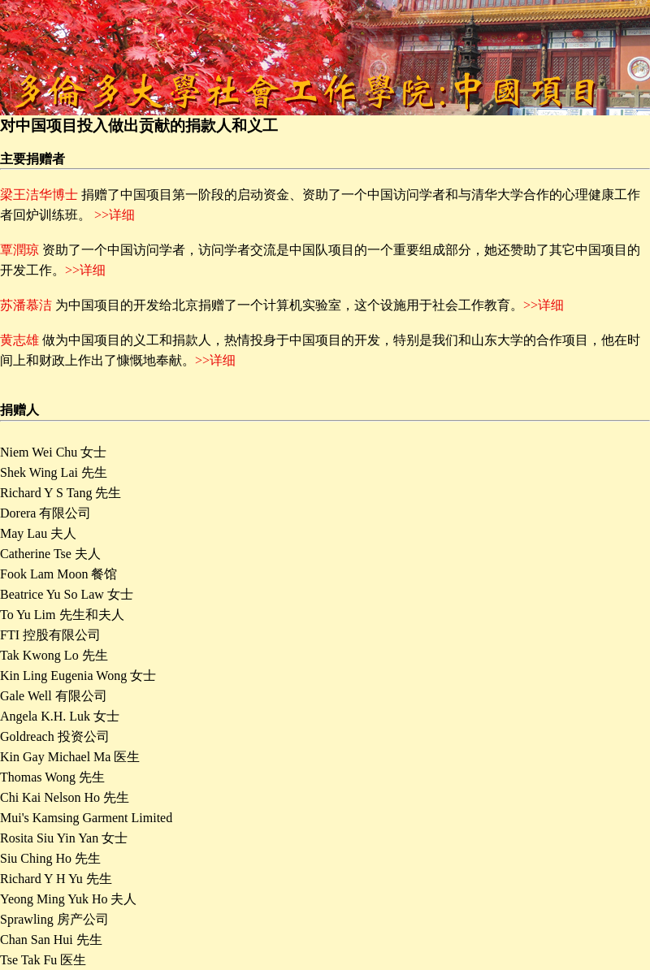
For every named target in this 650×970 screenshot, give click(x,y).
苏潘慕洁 (26, 305)
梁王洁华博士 (39, 194)
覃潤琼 (19, 250)
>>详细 (114, 215)
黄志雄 (19, 340)
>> (530, 305)
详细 (551, 305)
